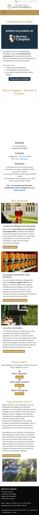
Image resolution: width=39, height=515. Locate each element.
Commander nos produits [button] (19, 79)
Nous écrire (24, 159)
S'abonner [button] (19, 377)
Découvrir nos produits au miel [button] (14, 351)
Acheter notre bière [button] (10, 247)
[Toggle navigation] (3, 12)
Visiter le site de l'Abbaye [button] (11, 456)
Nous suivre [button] (20, 385)
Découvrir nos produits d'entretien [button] (15, 300)
